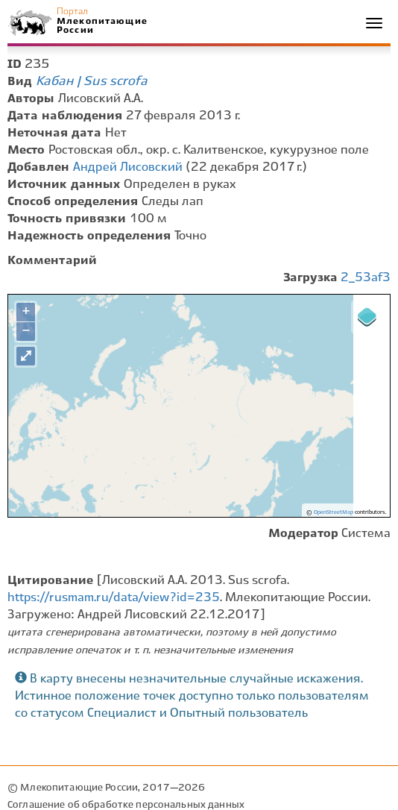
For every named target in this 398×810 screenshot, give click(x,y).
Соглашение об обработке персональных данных (125, 805)
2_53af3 (366, 277)
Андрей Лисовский (128, 167)
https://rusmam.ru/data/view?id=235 (113, 597)
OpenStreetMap (333, 512)
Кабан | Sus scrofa (92, 81)
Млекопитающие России (101, 25)
